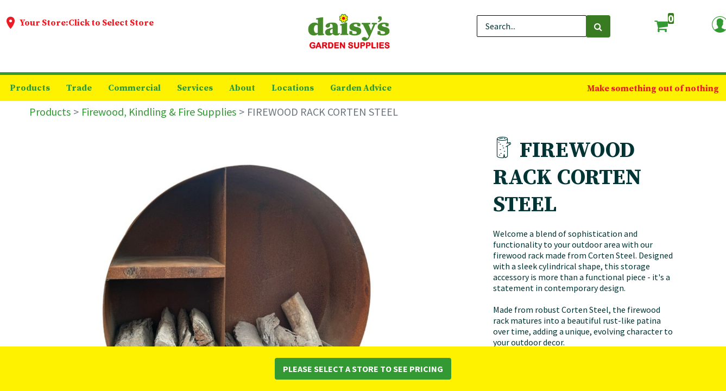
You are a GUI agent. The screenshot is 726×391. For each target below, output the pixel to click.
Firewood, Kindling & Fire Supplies (158, 111)
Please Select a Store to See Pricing (363, 368)
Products (50, 111)
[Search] (598, 26)
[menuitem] (30, 88)
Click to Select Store (111, 22)
